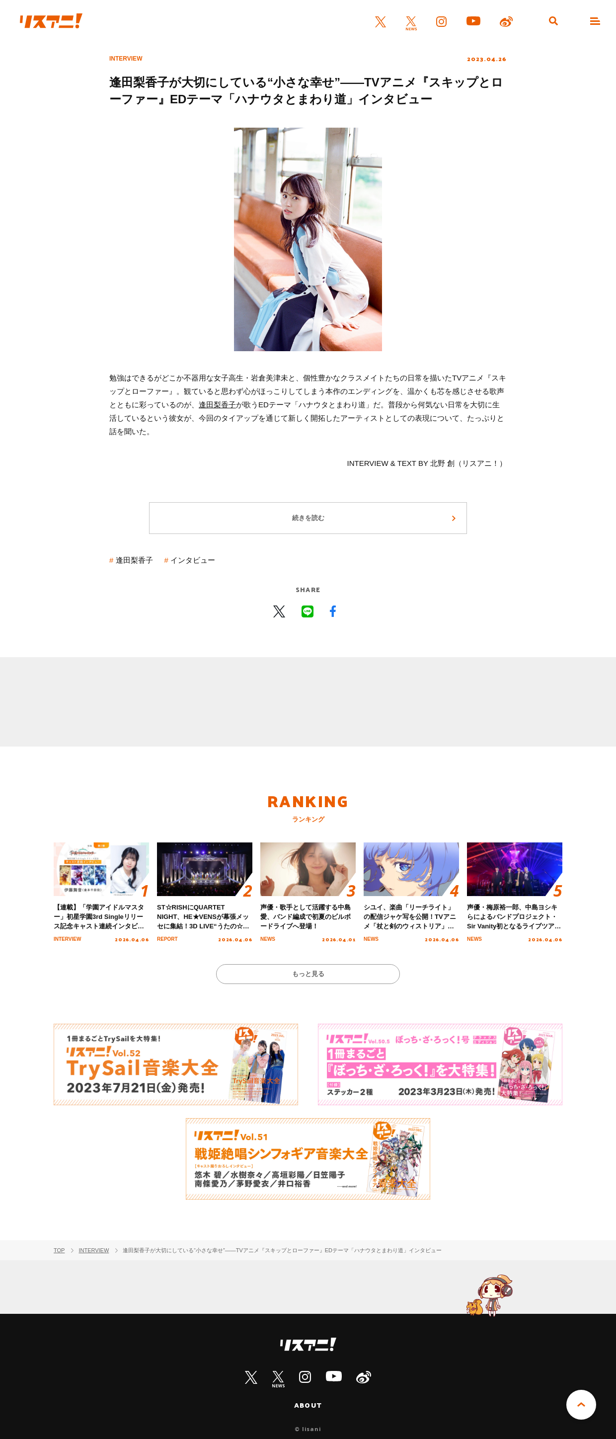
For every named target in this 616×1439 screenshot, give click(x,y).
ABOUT (308, 1405)
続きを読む (308, 518)
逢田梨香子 (217, 404)
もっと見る (308, 974)
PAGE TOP (581, 1405)
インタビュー (192, 560)
